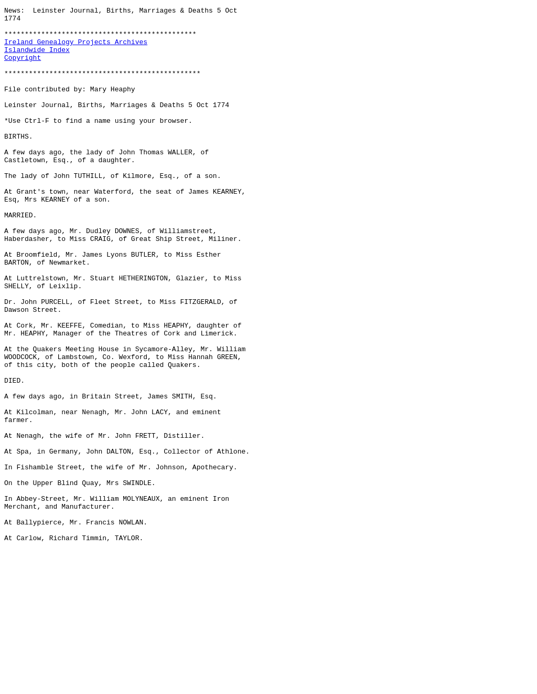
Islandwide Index (37, 59)
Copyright (22, 68)
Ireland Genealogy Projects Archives (75, 49)
